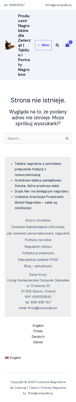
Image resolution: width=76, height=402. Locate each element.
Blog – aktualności (38, 266)
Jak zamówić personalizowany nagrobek (38, 233)
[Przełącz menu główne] (43, 45)
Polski (38, 331)
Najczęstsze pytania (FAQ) (38, 259)
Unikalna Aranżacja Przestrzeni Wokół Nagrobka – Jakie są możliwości (39, 202)
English (38, 326)
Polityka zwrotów (38, 240)
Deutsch (38, 337)
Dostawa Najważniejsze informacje (38, 227)
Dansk (38, 342)
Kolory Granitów (38, 220)
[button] (57, 45)
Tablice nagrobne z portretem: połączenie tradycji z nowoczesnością (38, 169)
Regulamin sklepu (38, 246)
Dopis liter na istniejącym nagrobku (42, 191)
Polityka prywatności (38, 253)
